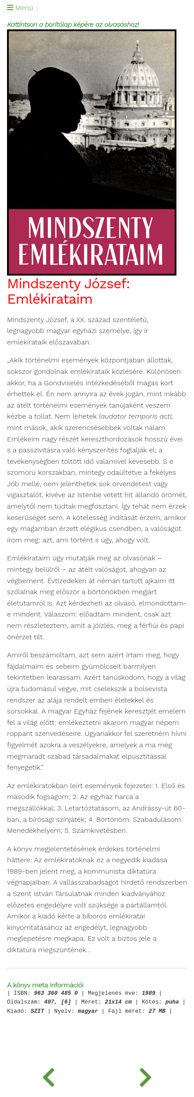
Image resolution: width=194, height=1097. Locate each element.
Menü (20, 8)
